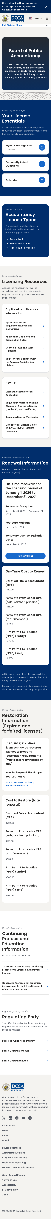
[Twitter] (3, 1117)
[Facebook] (16, 1117)
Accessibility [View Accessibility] (9, 1184)
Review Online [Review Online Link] (25, 555)
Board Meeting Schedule (15, 1050)
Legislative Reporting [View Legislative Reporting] (14, 1162)
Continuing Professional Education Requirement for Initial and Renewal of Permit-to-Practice (22, 986)
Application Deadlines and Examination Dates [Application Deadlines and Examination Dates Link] (20, 338)
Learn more (22, 9)
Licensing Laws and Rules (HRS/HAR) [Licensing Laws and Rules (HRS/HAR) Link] (19, 349)
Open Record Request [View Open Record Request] (14, 1175)
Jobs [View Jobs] (5, 1194)
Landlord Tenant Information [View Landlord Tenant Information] (18, 1167)
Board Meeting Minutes (15, 1060)
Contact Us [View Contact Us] (8, 1125)
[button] (35, 18)
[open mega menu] (46, 18)
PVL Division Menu (25, 25)
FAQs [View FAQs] (5, 1135)
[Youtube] (23, 1117)
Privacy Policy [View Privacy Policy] (10, 1189)
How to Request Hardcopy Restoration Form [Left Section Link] (20, 784)
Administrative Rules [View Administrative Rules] (13, 1152)
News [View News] (5, 1130)
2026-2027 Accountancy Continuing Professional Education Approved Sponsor (22, 970)
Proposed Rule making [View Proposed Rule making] (14, 1157)
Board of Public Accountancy (18, 1040)
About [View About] (5, 1140)
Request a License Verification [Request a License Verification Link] (22, 417)
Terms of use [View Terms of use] (9, 1180)
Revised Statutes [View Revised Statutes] (11, 1147)
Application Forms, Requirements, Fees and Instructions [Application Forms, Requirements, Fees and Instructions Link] (19, 326)
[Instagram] (30, 1117)
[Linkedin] (10, 1117)
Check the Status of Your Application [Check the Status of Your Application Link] (19, 393)
